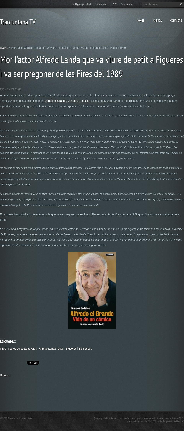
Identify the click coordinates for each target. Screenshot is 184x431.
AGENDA (157, 20)
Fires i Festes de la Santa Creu (18, 348)
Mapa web (102, 4)
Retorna (5, 375)
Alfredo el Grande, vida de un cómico (67, 100)
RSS (115, 4)
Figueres (71, 348)
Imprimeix (128, 4)
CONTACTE (176, 20)
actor (61, 348)
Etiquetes (7, 341)
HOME (140, 20)
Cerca (180, 4)
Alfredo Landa (47, 348)
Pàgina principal (83, 4)
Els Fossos (85, 348)
